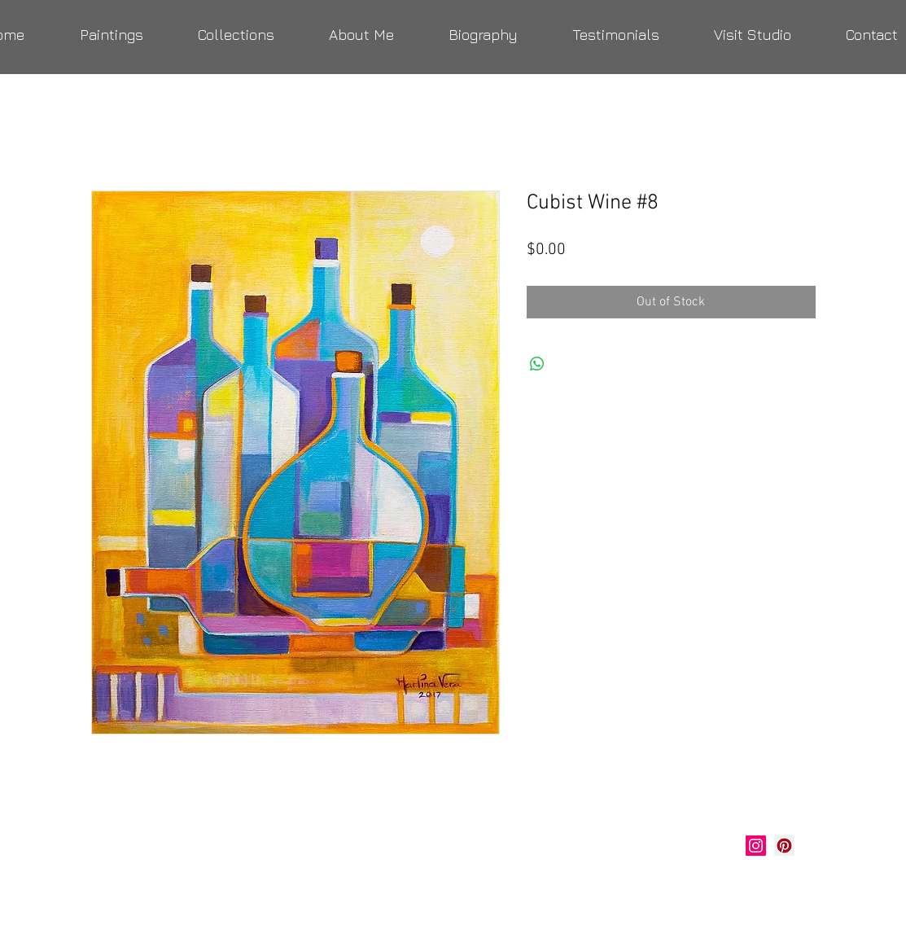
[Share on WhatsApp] (537, 364)
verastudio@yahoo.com (178, 885)
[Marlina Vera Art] (784, 845)
